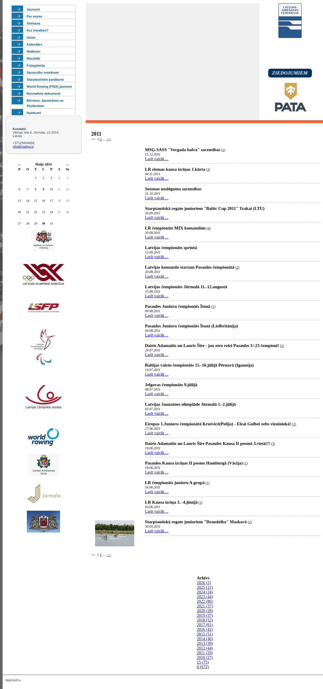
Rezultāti (33, 58)
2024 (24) (205, 592)
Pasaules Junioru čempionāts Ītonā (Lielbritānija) (191, 326)
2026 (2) (204, 583)
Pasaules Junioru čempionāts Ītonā (178, 306)
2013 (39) (205, 643)
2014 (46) (205, 639)
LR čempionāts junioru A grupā (175, 482)
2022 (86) (205, 601)
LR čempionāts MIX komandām (175, 228)
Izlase (31, 37)
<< (19, 165)
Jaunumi (33, 9)
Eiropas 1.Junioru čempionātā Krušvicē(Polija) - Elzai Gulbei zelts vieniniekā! (218, 424)
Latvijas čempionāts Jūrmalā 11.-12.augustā (186, 286)
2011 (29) (205, 653)
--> (108, 139)
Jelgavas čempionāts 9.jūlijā (171, 384)
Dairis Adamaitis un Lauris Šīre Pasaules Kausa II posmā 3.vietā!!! (207, 443)
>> (67, 165)
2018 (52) (205, 620)
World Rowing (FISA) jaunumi (49, 86)
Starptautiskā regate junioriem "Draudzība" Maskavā (196, 521)
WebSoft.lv (13, 680)
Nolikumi (33, 51)
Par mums (34, 16)
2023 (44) (205, 597)
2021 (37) (205, 606)
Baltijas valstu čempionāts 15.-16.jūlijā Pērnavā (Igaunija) (199, 365)
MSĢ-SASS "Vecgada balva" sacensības (182, 149)
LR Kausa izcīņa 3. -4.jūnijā (171, 502)
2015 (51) (205, 634)
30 (43, 223)
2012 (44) (205, 648)
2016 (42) (205, 629)
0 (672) (203, 667)
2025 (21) (205, 587)
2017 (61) (205, 625)
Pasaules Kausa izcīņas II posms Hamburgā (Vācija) (194, 463)
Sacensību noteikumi (43, 72)
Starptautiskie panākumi (45, 79)
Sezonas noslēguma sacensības (173, 189)
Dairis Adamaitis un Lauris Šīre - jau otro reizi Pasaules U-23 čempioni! (212, 345)
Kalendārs (34, 44)
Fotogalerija (36, 65)
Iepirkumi (34, 113)
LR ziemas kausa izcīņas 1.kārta (175, 169)
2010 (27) (205, 657)
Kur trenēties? (38, 30)
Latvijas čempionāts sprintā (171, 247)
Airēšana (33, 23)
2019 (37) (205, 615)
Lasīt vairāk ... (156, 159)
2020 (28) (205, 611)
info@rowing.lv (23, 146)
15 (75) (203, 662)
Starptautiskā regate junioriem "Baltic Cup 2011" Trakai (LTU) (205, 208)
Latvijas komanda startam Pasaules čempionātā (190, 267)
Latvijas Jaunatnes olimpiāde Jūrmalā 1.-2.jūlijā (190, 404)
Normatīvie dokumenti (44, 93)
